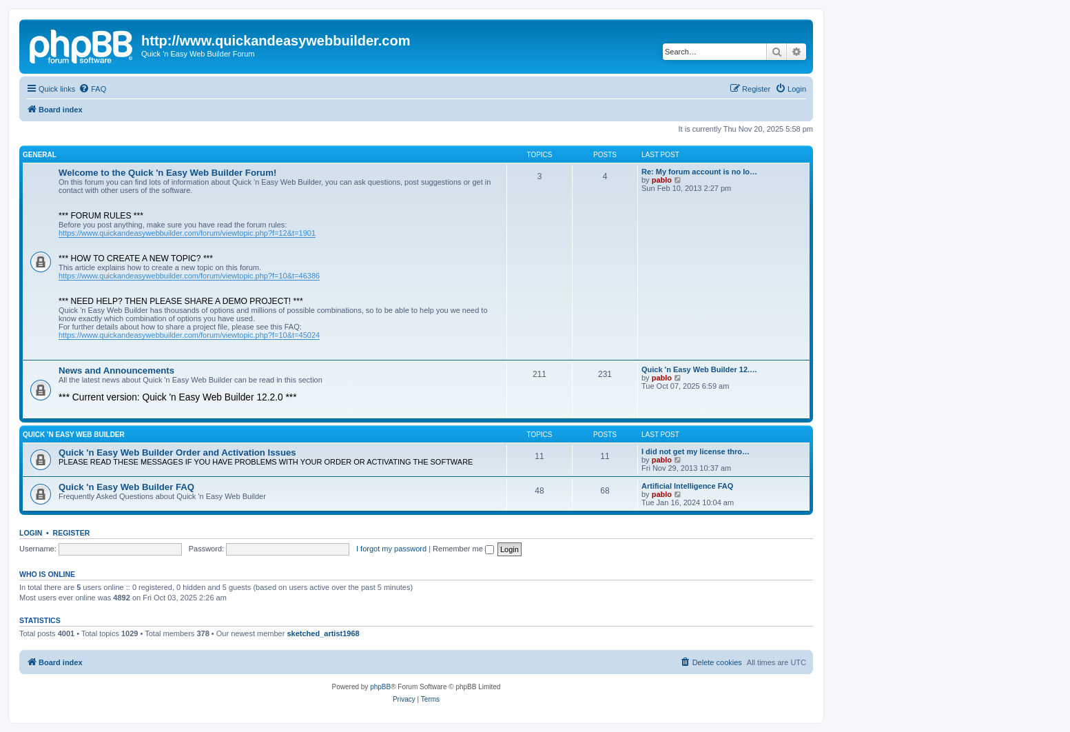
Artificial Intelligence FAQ (687, 486)
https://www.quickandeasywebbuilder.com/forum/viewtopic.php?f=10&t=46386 (189, 276)
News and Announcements (116, 370)
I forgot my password (391, 549)
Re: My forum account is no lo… (699, 171)
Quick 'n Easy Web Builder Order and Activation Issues (177, 452)
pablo (662, 180)
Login (30, 533)
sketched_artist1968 (323, 633)
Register (71, 533)
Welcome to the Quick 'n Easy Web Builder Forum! (167, 172)
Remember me (463, 549)
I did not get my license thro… (695, 451)
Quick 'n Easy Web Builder (74, 434)
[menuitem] (92, 89)
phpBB (380, 687)
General (39, 155)
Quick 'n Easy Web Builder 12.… (699, 369)
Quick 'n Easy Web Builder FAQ (126, 487)
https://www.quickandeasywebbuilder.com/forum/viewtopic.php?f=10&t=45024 (189, 335)
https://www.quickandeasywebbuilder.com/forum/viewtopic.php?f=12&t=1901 (187, 233)
